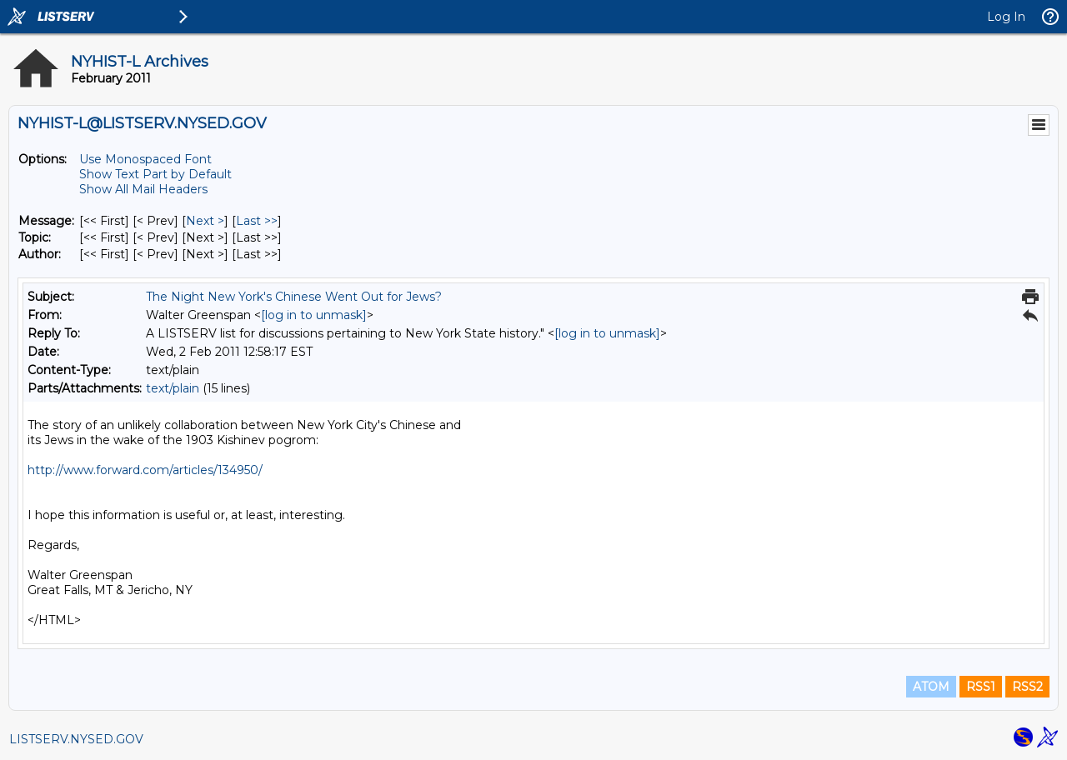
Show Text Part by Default (155, 174)
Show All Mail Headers (143, 189)
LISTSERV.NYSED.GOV (76, 739)
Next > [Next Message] (205, 220)
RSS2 (1027, 686)
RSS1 (980, 686)
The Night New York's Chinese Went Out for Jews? (294, 296)
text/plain (172, 388)
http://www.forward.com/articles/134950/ (145, 470)
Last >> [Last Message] (257, 220)
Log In (1006, 16)
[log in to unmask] (314, 315)
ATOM (931, 686)
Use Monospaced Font (145, 159)
